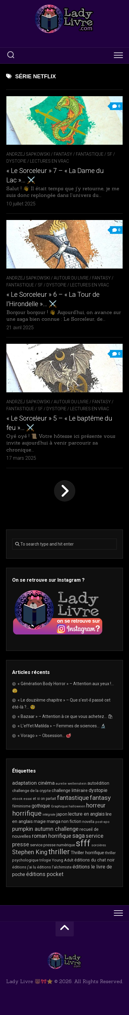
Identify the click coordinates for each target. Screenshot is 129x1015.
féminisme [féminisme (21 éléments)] (21, 806)
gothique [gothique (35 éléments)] (41, 806)
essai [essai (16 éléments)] (27, 799)
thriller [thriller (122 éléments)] (59, 852)
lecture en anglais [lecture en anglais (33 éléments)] (86, 814)
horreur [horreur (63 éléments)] (96, 805)
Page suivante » (64, 491)
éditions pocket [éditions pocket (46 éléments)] (44, 874)
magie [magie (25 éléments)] (40, 821)
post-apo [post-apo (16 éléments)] (102, 822)
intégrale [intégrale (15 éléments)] (49, 815)
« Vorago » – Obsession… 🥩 (44, 735)
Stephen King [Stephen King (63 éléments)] (29, 852)
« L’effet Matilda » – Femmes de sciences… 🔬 (62, 725)
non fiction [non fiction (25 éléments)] (71, 821)
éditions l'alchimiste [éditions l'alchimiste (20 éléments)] (54, 867)
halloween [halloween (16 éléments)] (77, 806)
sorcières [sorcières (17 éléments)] (98, 845)
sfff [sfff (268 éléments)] (83, 843)
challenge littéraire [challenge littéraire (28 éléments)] (70, 790)
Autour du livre (71, 278)
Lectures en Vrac (49, 161)
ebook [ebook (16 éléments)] (17, 799)
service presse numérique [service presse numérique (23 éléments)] (52, 845)
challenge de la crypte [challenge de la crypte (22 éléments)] (31, 790)
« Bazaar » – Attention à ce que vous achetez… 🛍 (65, 716)
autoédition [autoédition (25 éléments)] (98, 783)
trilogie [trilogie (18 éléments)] (45, 860)
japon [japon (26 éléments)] (61, 814)
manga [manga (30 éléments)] (53, 821)
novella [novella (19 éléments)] (88, 822)
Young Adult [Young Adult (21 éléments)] (62, 860)
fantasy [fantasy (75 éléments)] (100, 797)
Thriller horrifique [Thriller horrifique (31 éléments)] (87, 852)
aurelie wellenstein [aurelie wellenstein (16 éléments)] (71, 784)
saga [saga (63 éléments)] (78, 835)
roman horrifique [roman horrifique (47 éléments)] (51, 836)
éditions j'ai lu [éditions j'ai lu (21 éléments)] (24, 867)
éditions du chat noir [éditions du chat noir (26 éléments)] (94, 860)
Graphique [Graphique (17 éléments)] (59, 806)
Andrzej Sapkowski (28, 154)
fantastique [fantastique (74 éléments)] (73, 797)
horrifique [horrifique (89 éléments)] (27, 813)
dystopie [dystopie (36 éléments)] (98, 790)
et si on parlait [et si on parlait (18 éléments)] (44, 799)
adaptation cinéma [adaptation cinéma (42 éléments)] (33, 783)
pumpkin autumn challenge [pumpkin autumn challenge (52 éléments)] (45, 829)
